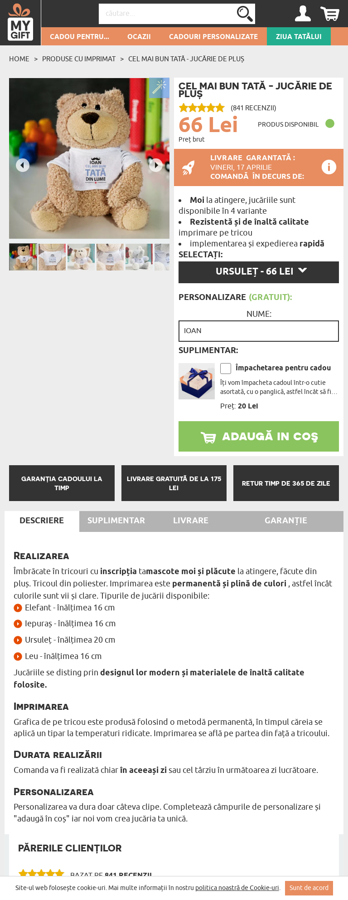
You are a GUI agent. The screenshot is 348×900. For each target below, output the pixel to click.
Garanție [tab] (286, 521)
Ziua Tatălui (299, 37)
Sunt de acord (309, 888)
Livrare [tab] (190, 521)
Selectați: (200, 255)
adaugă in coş (270, 435)
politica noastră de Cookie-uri (237, 888)
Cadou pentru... (79, 37)
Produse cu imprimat (79, 59)
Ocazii (139, 37)
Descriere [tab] (41, 521)
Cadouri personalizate (213, 37)
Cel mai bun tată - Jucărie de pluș (186, 59)
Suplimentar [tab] (116, 521)
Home (19, 59)
